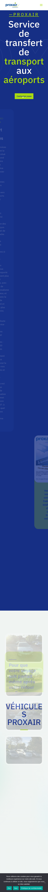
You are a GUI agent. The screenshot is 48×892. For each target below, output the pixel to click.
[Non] (45, 882)
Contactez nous (24, 103)
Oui (9, 888)
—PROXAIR (24, 21)
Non (16, 888)
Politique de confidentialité (31, 888)
